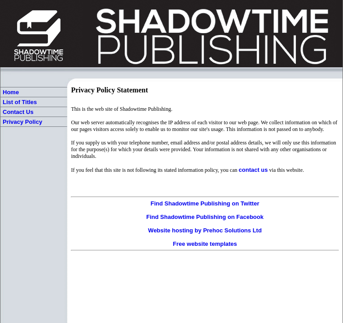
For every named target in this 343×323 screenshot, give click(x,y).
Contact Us (18, 112)
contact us (253, 169)
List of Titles (20, 102)
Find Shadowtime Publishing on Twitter (205, 203)
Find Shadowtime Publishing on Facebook (204, 217)
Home (11, 92)
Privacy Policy (22, 121)
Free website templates (205, 243)
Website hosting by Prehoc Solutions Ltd (204, 230)
